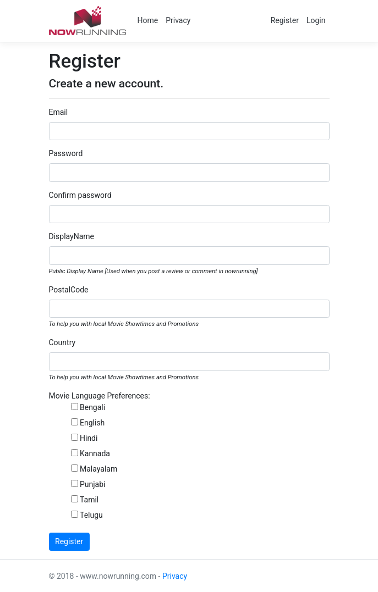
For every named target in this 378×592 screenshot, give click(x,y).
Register (285, 20)
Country (62, 342)
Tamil (89, 499)
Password (66, 153)
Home (148, 20)
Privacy (178, 20)
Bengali (92, 407)
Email (58, 112)
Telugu (91, 515)
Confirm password (80, 195)
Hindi (88, 438)
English (92, 422)
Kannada (95, 453)
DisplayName (72, 236)
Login (316, 20)
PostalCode (69, 289)
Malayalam (98, 468)
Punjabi (93, 484)
